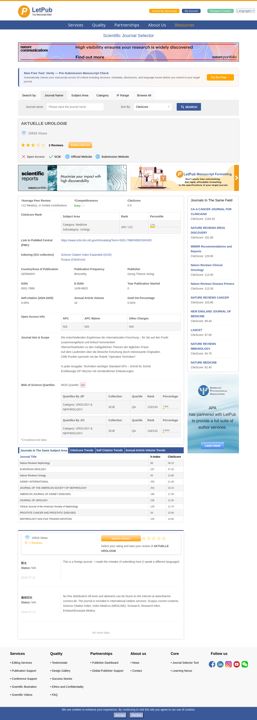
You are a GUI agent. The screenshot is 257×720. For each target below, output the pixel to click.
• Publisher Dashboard (104, 662)
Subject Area (79, 95)
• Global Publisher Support (106, 670)
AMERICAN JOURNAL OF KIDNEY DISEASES (45, 494)
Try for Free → (220, 77)
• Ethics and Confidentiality (67, 686)
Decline (137, 715)
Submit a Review (121, 538)
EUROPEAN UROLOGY (33, 469)
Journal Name (54, 95)
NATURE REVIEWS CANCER (210, 297)
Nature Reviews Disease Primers (212, 283)
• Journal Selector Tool (185, 662)
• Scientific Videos (21, 694)
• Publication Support (23, 670)
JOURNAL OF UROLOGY (34, 500)
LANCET (196, 330)
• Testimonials (58, 662)
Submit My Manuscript (164, 11)
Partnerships (126, 25)
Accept (120, 715)
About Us (157, 25)
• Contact (136, 670)
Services (75, 25)
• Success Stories (61, 678)
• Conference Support (23, 678)
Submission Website (115, 156)
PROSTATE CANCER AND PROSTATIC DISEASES (48, 512)
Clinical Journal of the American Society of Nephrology (49, 506)
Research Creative (220, 11)
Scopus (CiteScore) (73, 259)
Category (102, 95)
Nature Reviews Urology (33, 475)
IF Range (123, 95)
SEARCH (189, 107)
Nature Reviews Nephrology (35, 463)
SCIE (57, 156)
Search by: (29, 95)
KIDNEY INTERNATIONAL (34, 481)
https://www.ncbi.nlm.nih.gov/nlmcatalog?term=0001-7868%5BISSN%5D (106, 240)
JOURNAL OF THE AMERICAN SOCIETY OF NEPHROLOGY (53, 488)
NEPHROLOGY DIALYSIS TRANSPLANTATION (46, 519)
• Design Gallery (60, 670)
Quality (99, 25)
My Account (191, 11)
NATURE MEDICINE (204, 362)
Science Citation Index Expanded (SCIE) (86, 254)
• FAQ (54, 694)
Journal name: (35, 106)
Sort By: (126, 106)
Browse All (144, 95)
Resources (184, 25)
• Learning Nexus (181, 670)
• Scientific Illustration (23, 686)
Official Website (81, 156)
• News (135, 662)
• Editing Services (21, 662)
